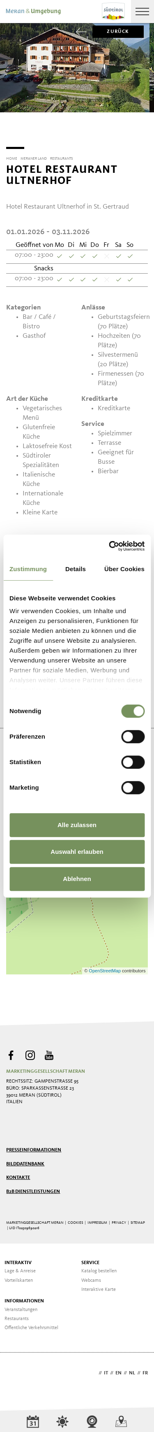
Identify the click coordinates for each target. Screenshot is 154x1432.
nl (132, 1370)
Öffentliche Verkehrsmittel (31, 1325)
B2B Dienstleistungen (33, 1188)
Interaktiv (18, 1260)
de (94, 1370)
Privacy (119, 1220)
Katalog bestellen (99, 1268)
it (106, 1370)
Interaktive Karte (98, 1286)
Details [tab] (75, 568)
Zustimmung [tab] (28, 568)
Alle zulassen (77, 824)
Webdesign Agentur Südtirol (16, 1371)
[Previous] (11, 128)
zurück (110, 31)
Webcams (91, 1277)
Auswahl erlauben (77, 851)
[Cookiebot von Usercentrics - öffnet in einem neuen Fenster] (110, 546)
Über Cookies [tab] (124, 568)
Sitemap (138, 1220)
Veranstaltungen (21, 1306)
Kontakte (18, 1174)
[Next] (143, 128)
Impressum (97, 1220)
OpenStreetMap (105, 967)
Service (90, 1260)
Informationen (24, 1298)
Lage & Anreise (20, 1268)
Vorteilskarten (19, 1277)
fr (145, 1370)
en (118, 1370)
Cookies (75, 1220)
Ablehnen (77, 878)
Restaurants (17, 1315)
